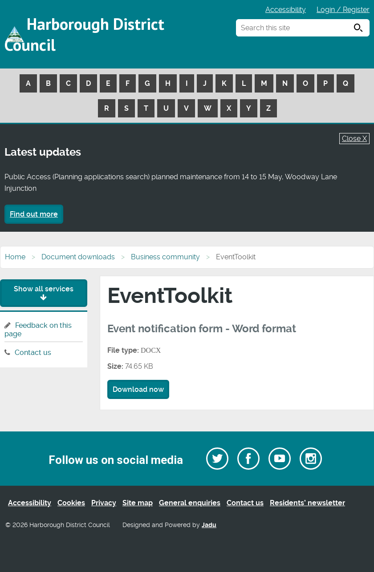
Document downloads (78, 257)
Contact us (33, 352)
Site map (137, 503)
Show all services (43, 293)
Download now (138, 389)
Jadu (209, 525)
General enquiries (189, 503)
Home (15, 257)
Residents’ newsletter (307, 503)
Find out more (34, 214)
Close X (354, 138)
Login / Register (343, 9)
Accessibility (285, 9)
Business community (165, 257)
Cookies (71, 503)
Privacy (103, 503)
